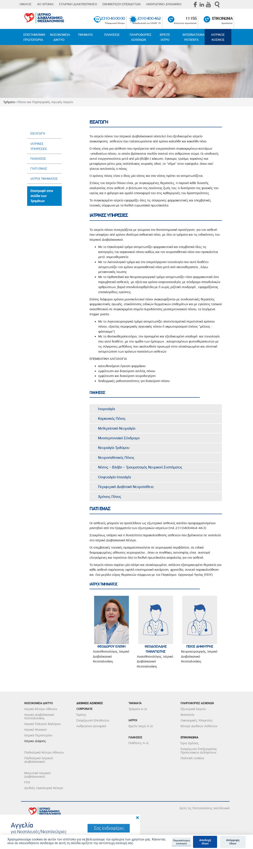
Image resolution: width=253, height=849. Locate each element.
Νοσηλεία (187, 715)
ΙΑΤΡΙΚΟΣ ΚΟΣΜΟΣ (218, 37)
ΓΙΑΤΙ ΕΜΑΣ (38, 169)
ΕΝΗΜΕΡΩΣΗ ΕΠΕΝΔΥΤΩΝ (121, 4)
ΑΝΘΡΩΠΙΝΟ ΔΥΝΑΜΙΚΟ (163, 4)
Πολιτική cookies (192, 758)
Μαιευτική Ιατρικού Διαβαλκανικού (37, 775)
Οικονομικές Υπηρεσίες (197, 720)
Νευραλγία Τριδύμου (113, 447)
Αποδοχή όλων (205, 841)
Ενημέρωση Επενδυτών (92, 720)
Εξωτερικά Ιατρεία (193, 709)
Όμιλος (81, 715)
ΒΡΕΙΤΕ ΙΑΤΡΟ (165, 37)
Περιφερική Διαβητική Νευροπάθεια (125, 487)
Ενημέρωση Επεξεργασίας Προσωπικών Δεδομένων (199, 750)
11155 (191, 18)
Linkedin (202, 4)
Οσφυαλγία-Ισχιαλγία (114, 477)
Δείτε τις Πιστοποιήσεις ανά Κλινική (204, 808)
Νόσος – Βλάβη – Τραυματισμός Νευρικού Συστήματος (140, 467)
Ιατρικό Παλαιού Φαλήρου (42, 724)
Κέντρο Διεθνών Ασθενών (199, 726)
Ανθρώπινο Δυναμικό (91, 726)
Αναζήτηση (217, 4)
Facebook (195, 4)
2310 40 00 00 (113, 18)
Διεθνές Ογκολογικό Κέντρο (43, 788)
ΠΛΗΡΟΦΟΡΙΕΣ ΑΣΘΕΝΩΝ (140, 37)
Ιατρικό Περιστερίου (38, 735)
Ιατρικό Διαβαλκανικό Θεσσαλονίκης (39, 716)
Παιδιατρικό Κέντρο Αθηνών (44, 752)
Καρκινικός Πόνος (112, 418)
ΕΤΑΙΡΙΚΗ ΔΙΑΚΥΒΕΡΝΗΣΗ (78, 4)
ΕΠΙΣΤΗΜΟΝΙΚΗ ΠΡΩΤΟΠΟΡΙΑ (34, 37)
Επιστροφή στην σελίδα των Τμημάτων (41, 196)
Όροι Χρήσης (190, 743)
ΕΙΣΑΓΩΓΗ (37, 133)
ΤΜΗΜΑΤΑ (85, 35)
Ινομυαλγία (106, 409)
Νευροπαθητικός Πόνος (116, 457)
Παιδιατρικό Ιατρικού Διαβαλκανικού (38, 760)
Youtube (208, 4)
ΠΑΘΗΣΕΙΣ (112, 35)
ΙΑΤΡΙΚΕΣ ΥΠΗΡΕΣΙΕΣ (38, 146)
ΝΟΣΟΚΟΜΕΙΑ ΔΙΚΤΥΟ (60, 37)
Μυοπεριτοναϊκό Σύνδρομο (119, 438)
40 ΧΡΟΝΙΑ (45, 4)
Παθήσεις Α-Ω (138, 743)
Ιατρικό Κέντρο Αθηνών (40, 709)
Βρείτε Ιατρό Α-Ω (140, 726)
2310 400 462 (149, 18)
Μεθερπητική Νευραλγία (116, 428)
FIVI (27, 782)
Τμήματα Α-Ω (137, 709)
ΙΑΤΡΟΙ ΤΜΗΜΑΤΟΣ (44, 179)
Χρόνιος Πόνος (109, 496)
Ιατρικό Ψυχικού (35, 730)
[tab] (156, 408)
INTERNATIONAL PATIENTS (194, 37)
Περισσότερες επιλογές (181, 842)
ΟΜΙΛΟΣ (25, 4)
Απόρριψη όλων (232, 841)
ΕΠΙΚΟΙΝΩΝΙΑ (222, 18)
